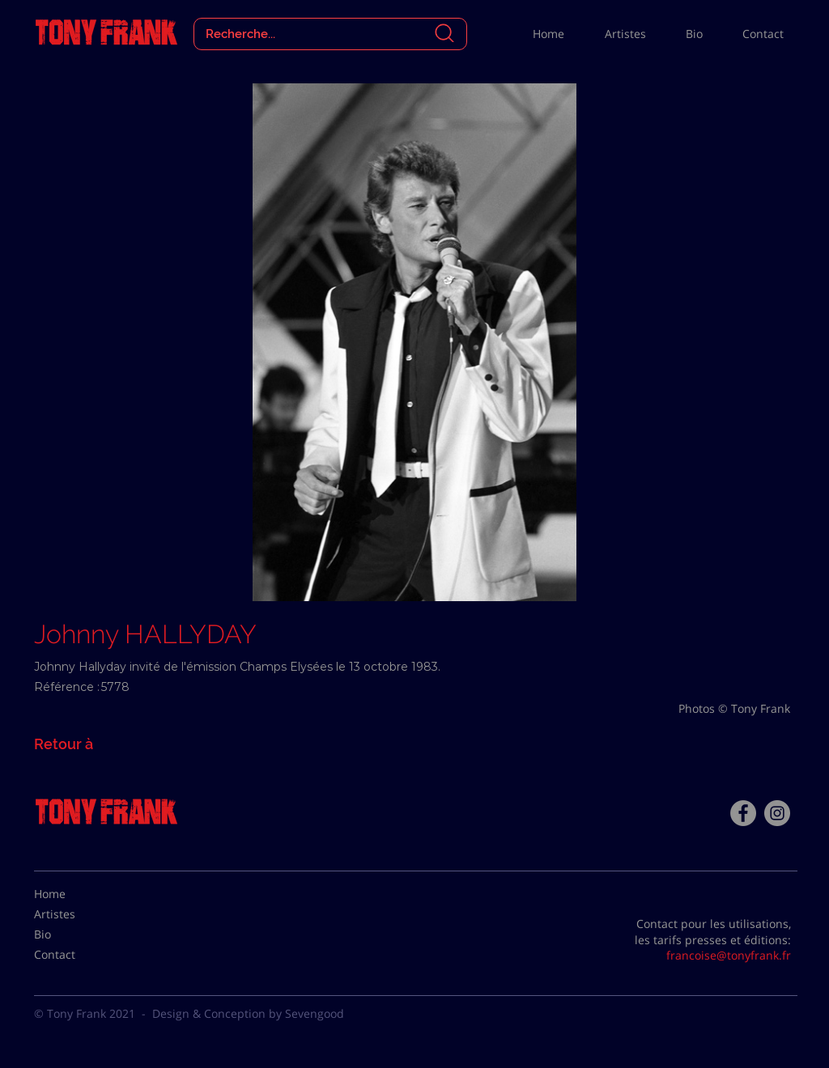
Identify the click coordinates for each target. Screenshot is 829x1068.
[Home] (74, 894)
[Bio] (74, 934)
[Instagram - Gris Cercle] (777, 813)
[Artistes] (74, 914)
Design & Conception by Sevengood (248, 1013)
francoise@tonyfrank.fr (728, 955)
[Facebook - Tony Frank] (743, 813)
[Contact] (74, 955)
